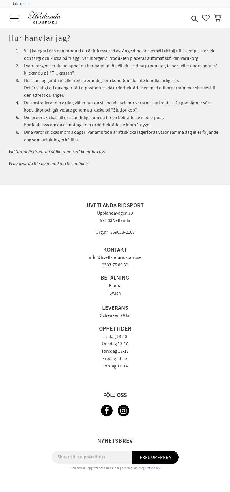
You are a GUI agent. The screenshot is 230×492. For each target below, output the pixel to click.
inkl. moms (21, 3)
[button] (15, 19)
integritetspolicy (149, 468)
